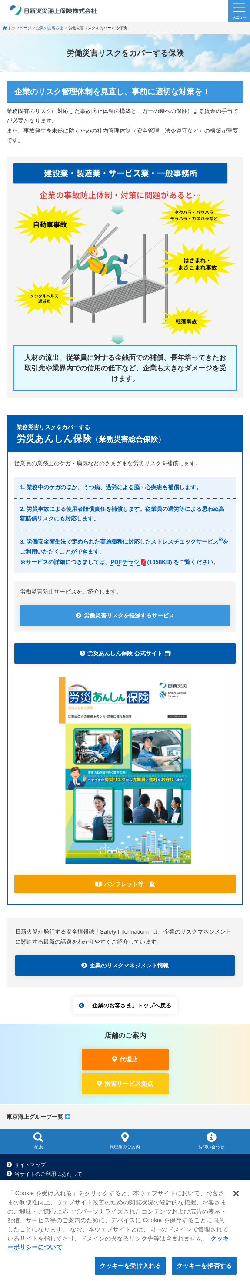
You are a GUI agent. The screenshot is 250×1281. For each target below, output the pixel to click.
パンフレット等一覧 (129, 884)
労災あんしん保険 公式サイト (125, 653)
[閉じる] (236, 1196)
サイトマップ (30, 1165)
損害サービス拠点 (128, 1083)
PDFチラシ (124, 562)
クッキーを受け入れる (130, 1268)
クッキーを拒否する (204, 1268)
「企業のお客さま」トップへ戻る (129, 1005)
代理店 (129, 1059)
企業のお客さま (49, 28)
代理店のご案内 (125, 1140)
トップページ (19, 28)
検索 (38, 1140)
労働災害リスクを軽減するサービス (129, 615)
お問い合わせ (211, 1140)
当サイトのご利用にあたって (48, 1174)
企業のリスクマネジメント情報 (129, 965)
